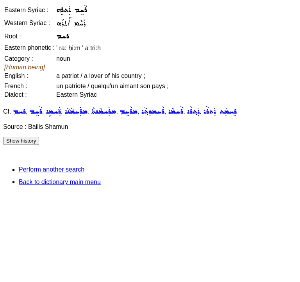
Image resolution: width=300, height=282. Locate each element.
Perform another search (51, 169)
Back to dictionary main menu (60, 182)
